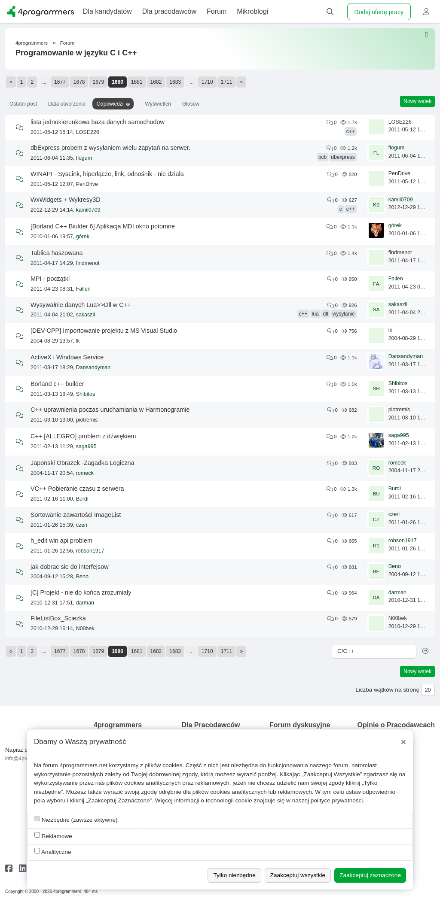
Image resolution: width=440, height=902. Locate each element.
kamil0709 (88, 210)
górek (82, 237)
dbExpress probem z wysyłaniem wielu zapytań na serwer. (110, 147)
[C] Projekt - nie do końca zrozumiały (81, 592)
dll (325, 314)
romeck (85, 473)
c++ (350, 131)
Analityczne (52, 851)
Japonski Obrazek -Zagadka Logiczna (82, 462)
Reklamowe (53, 835)
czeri (81, 525)
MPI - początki (50, 278)
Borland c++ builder (57, 383)
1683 (175, 82)
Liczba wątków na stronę (387, 689)
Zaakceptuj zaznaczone (370, 875)
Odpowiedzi (110, 104)
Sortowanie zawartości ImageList (76, 514)
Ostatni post (23, 104)
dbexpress (342, 157)
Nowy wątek (417, 101)
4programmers (31, 43)
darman (85, 603)
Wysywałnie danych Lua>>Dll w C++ (81, 304)
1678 (79, 82)
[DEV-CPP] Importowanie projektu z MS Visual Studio (104, 330)
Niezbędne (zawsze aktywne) (76, 819)
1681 (137, 82)
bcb (322, 157)
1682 (156, 82)
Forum (67, 43)
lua (315, 314)
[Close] (403, 742)
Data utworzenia (67, 104)
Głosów (190, 104)
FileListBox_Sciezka (58, 618)
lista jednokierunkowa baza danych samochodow (98, 121)
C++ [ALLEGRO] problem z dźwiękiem (83, 436)
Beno (82, 577)
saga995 (86, 446)
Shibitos (85, 394)
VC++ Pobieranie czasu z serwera (77, 488)
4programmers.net (83, 765)
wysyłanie (344, 314)
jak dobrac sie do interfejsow (70, 566)
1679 (98, 82)
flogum (84, 158)
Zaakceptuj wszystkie (297, 875)
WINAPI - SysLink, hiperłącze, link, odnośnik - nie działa (107, 173)
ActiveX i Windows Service (67, 357)
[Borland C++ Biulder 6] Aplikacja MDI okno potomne (103, 226)
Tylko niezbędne (234, 875)
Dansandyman (93, 367)
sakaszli (85, 315)
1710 (207, 82)
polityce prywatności (337, 800)
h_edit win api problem (61, 540)
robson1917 (90, 551)
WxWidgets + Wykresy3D (66, 199)
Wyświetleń (158, 104)
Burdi (82, 499)
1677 (60, 82)
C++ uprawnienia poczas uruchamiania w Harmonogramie (110, 409)
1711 (226, 82)
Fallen (83, 289)
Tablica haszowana (57, 252)
